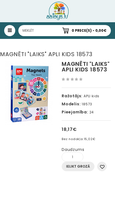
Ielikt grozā (78, 166)
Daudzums (73, 149)
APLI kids (91, 96)
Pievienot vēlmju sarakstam (102, 166)
